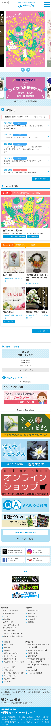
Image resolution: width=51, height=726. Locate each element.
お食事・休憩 (8, 622)
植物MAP (7, 647)
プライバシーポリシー (12, 676)
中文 (24, 538)
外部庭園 (30, 622)
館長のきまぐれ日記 (11, 653)
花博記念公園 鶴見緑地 (35, 650)
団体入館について (9, 628)
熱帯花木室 (31, 613)
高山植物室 (31, 619)
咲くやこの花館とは (10, 611)
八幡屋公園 (31, 653)
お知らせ (7, 642)
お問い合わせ (8, 670)
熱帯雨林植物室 (33, 611)
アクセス (6, 616)
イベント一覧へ (40, 331)
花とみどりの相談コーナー (13, 633)
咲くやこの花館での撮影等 (13, 636)
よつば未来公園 (33, 673)
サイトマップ (8, 681)
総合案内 (4, 608)
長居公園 (30, 656)
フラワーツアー (9, 631)
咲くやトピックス (10, 656)
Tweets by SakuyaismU (25, 410)
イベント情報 (8, 645)
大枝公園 (30, 670)
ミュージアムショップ (11, 625)
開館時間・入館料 (9, 613)
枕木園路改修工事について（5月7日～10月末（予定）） (25, 117)
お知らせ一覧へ (40, 179)
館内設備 (6, 619)
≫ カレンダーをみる (25, 370)
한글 (31, 538)
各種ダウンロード (10, 659)
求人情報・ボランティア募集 (14, 662)
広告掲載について (10, 679)
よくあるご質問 (9, 667)
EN (17, 538)
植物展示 (29, 608)
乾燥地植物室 (32, 616)
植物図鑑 (7, 650)
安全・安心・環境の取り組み (14, 673)
